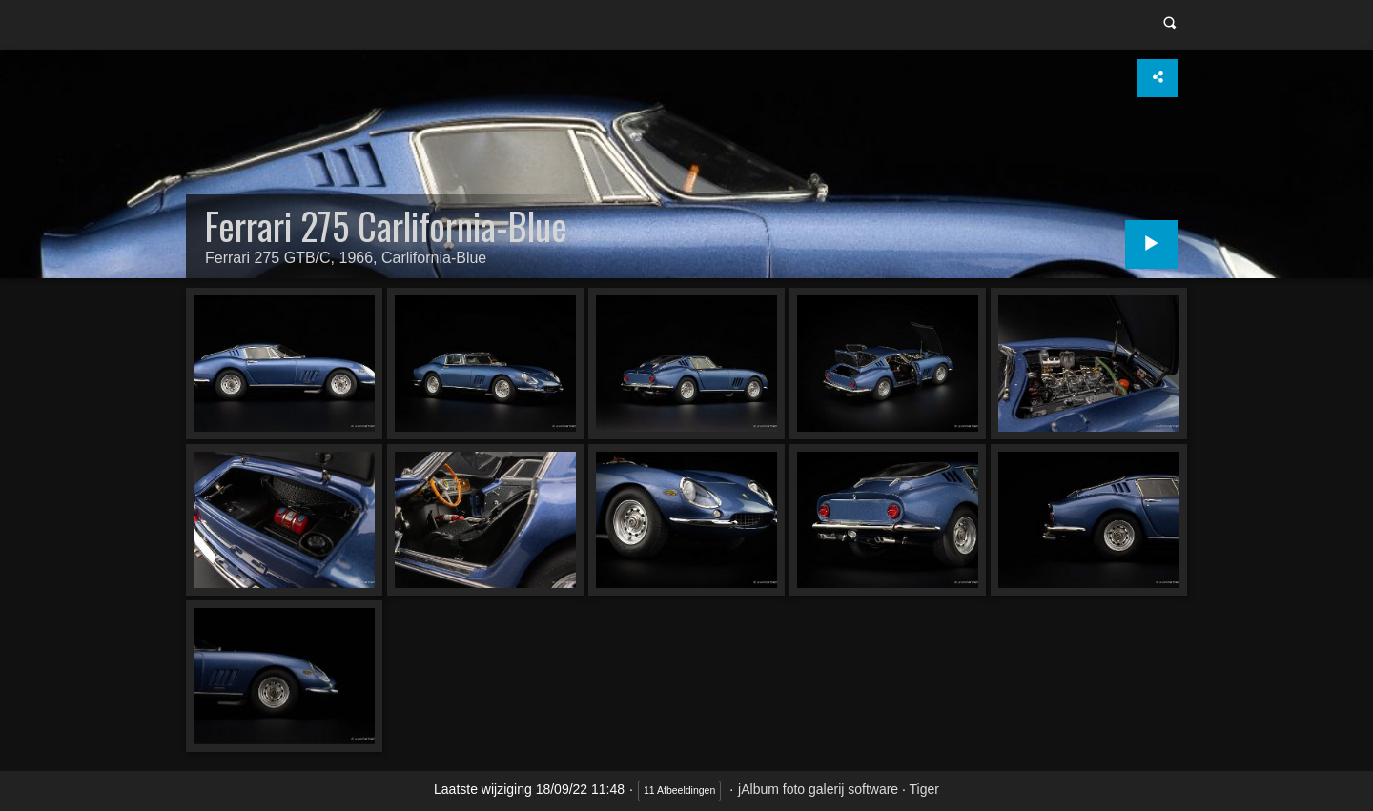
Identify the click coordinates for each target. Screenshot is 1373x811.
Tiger (924, 789)
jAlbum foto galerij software (818, 789)
